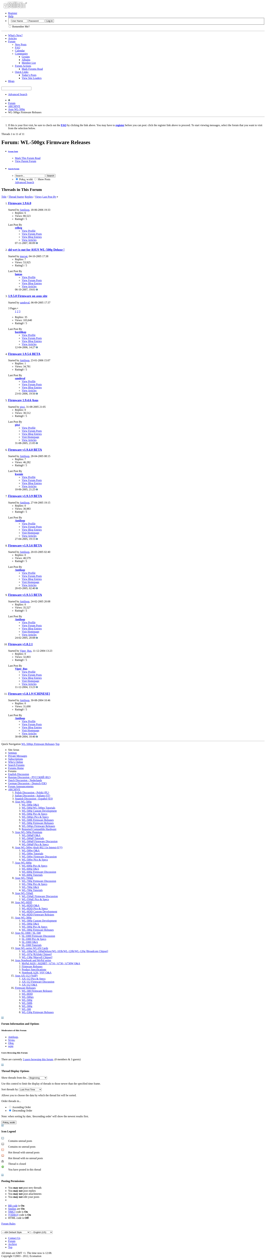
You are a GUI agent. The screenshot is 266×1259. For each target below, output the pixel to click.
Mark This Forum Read (27, 158)
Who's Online (15, 762)
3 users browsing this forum (38, 1059)
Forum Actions (23, 65)
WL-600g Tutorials (32, 874)
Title (3, 196)
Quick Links (21, 72)
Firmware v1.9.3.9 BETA (25, 496)
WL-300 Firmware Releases (37, 990)
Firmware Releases (32, 966)
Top (57, 744)
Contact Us (14, 1238)
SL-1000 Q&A (30, 942)
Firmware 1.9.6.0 (19, 203)
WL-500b (27, 1003)
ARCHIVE (14, 106)
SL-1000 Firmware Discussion (38, 936)
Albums (26, 59)
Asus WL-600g (23, 862)
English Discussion (18, 774)
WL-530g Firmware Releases (38, 1012)
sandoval (25, 302)
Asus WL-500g (16, 109)
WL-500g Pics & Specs (34, 813)
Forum (11, 41)
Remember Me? (19, 26)
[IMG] (11, 1211)
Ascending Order (20, 1107)
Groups (26, 56)
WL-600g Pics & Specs (34, 865)
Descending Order (20, 1110)
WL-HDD (27, 993)
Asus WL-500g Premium (28, 832)
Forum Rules (8, 1223)
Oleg (10, 1043)
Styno (11, 1040)
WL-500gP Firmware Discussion (40, 841)
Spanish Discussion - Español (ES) (34, 798)
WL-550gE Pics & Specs (35, 899)
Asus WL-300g (23, 917)
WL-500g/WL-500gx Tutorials (38, 807)
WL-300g (27, 1006)
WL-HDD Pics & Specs (35, 908)
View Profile (28, 230)
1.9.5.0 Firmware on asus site (27, 296)
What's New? (15, 35)
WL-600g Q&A (30, 868)
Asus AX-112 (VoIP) (26, 975)
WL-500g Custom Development (39, 810)
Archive (12, 1244)
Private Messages (17, 755)
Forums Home (16, 768)
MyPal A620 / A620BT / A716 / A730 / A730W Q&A (51, 963)
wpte (10, 1046)
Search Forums (16, 765)
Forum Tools (13, 151)
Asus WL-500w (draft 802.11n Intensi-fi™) (38, 847)
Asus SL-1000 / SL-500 (28, 932)
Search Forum (13, 169)
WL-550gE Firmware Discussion (40, 896)
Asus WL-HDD (23, 902)
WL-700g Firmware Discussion (39, 881)
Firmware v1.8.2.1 (20, 644)
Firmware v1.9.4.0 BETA (25, 449)
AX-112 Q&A (29, 984)
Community (21, 53)
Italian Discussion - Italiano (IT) (32, 795)
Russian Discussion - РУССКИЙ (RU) (29, 777)
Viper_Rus (25, 650)
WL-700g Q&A (30, 887)
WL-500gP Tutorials (33, 838)
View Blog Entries (32, 236)
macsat (23, 256)
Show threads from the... (14, 1077)
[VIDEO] (13, 1214)
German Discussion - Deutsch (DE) (27, 783)
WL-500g (27, 1000)
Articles (12, 38)
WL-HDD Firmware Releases (38, 914)
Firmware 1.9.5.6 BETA (24, 354)
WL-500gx (28, 997)
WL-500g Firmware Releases (38, 823)
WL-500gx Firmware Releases (38, 826)
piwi (22, 406)
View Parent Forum (25, 161)
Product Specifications (34, 969)
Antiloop (24, 209)
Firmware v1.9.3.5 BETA (25, 595)
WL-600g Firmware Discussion (39, 871)
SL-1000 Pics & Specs (34, 939)
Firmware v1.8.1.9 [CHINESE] (29, 693)
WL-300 (26, 1009)
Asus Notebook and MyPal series (33, 960)
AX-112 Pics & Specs (33, 978)
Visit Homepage (30, 437)
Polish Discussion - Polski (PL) (32, 792)
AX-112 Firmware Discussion (38, 981)
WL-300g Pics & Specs (34, 926)
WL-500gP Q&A (31, 835)
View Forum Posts (32, 233)
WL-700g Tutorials (32, 890)
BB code (13, 1205)
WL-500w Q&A (31, 850)
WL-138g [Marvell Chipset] (37, 957)
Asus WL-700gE (24, 878)
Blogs (11, 81)
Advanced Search (17, 94)
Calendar (20, 50)
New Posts (20, 44)
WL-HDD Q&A (30, 905)
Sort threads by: (9, 1089)
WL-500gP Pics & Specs (35, 844)
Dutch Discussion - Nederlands (25, 780)
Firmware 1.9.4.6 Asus (23, 400)
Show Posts (42, 179)
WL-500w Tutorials (32, 853)
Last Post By (50, 196)
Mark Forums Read (32, 68)
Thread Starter (16, 196)
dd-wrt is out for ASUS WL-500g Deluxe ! (36, 249)
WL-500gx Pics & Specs (35, 816)
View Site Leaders (32, 78)
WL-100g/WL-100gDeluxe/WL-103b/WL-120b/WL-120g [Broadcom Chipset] (65, 951)
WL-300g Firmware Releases (38, 929)
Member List (29, 62)
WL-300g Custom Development (39, 920)
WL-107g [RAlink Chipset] (37, 954)
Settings (12, 752)
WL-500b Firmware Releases (38, 820)
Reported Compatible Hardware (39, 829)
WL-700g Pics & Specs (34, 884)
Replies (29, 196)
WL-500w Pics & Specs (35, 859)
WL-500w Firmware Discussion (39, 856)
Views (38, 196)
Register (12, 13)
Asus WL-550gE (24, 893)
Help (10, 16)
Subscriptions (15, 759)
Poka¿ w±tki (24, 179)
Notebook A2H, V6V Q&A (36, 972)
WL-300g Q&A (30, 923)
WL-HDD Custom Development (39, 911)
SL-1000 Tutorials (32, 945)
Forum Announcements (21, 786)
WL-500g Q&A (30, 804)
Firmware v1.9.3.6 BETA (25, 545)
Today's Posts (29, 75)
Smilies (12, 1208)
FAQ (17, 47)
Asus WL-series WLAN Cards (31, 948)
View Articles (29, 240)
